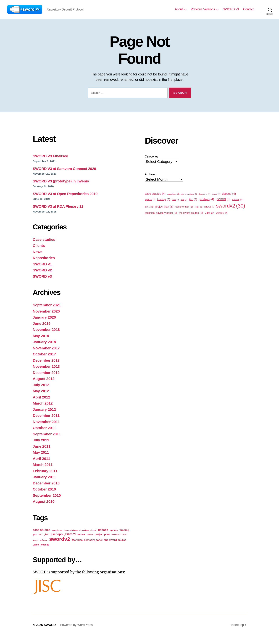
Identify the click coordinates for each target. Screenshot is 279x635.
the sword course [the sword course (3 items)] (115, 539)
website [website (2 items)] (45, 544)
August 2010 (43, 501)
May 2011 (41, 452)
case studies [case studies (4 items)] (41, 530)
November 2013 (46, 366)
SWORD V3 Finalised (50, 156)
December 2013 (46, 360)
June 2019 (41, 323)
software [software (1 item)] (43, 540)
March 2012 (43, 403)
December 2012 (46, 373)
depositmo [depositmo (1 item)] (83, 530)
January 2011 (44, 477)
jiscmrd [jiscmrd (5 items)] (70, 534)
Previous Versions (203, 9)
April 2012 (41, 397)
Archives (150, 174)
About (179, 9)
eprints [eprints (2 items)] (114, 530)
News (37, 252)
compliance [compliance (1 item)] (57, 530)
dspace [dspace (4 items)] (103, 530)
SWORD (50, 625)
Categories (151, 156)
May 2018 (41, 336)
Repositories (44, 258)
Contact (248, 9)
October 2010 (44, 489)
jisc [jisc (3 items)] (46, 534)
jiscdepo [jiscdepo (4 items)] (57, 534)
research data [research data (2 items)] (119, 534)
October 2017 (44, 354)
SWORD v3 (231, 9)
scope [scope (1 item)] (35, 540)
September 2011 (47, 434)
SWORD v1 (42, 264)
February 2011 (45, 471)
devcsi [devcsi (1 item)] (93, 530)
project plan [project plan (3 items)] (102, 534)
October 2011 (44, 428)
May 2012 (41, 391)
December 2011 (46, 415)
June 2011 (41, 446)
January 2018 (44, 342)
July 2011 (41, 440)
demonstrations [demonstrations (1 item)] (71, 530)
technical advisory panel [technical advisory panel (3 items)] (87, 539)
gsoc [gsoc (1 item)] (35, 534)
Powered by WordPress (76, 625)
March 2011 (43, 465)
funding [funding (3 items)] (124, 529)
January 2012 (44, 409)
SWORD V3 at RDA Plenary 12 (58, 206)
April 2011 (41, 458)
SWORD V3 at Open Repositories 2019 (65, 194)
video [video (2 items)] (36, 544)
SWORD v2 (42, 270)
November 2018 (46, 329)
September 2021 (47, 305)
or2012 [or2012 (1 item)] (90, 534)
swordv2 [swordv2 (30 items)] (59, 539)
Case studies (44, 239)
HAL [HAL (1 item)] (41, 534)
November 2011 (46, 422)
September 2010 (47, 495)
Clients (39, 245)
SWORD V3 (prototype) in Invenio (61, 181)
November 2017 (46, 348)
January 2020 (44, 317)
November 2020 (46, 311)
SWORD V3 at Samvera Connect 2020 (64, 169)
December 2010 (46, 483)
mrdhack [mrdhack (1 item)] (81, 534)
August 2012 (43, 379)
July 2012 (41, 385)
